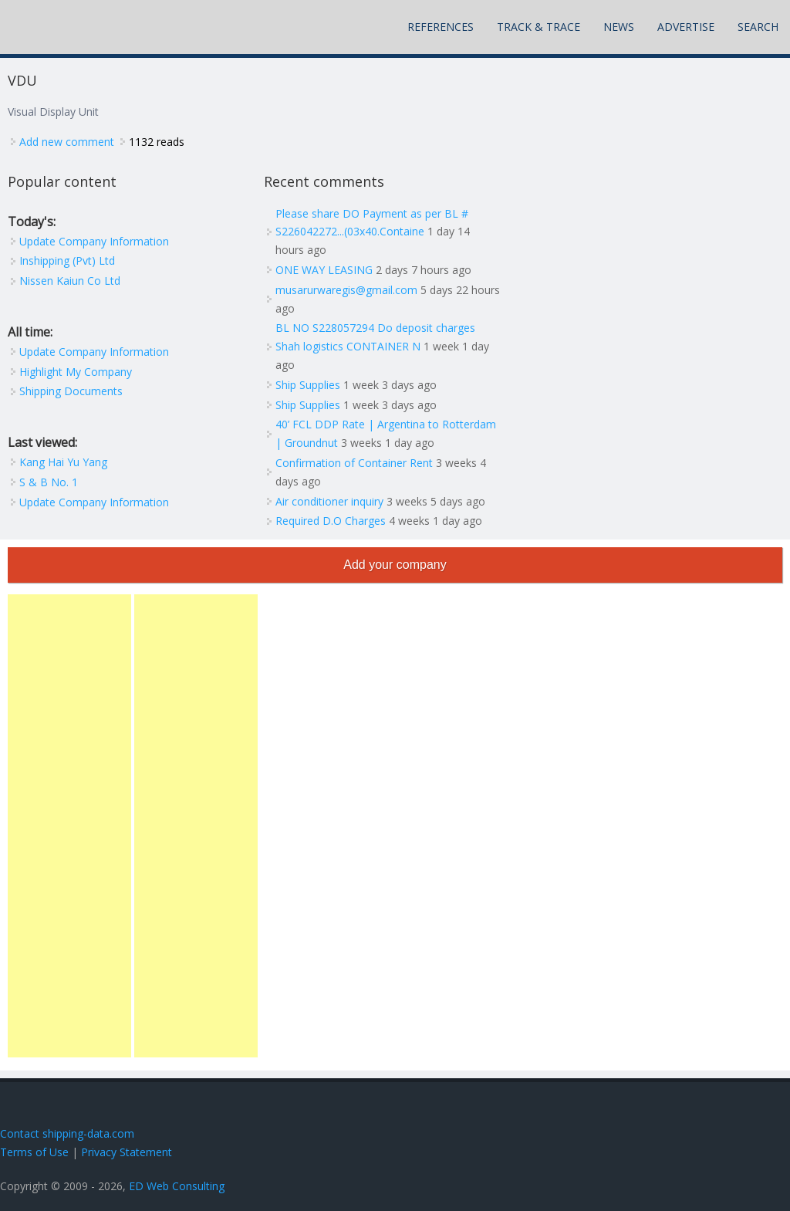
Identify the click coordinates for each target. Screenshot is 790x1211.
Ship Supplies (307, 384)
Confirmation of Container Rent (354, 462)
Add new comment (66, 141)
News (618, 26)
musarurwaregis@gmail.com (346, 289)
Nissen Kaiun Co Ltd (69, 280)
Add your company (394, 564)
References (440, 26)
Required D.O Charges (330, 520)
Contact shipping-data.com (67, 1133)
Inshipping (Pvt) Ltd (67, 260)
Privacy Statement (126, 1152)
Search (758, 26)
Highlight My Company (75, 371)
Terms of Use (34, 1152)
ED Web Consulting (177, 1186)
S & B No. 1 (48, 482)
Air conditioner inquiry (329, 501)
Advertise (685, 26)
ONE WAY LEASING (324, 269)
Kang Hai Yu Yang (63, 462)
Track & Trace (538, 26)
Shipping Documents (71, 391)
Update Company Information (94, 241)
